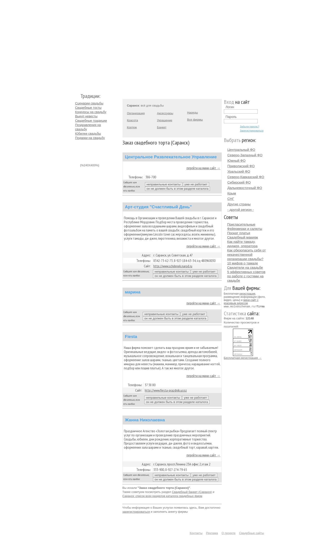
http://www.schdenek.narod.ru (172, 266)
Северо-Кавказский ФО (245, 177)
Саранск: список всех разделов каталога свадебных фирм (162, 496)
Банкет (162, 127)
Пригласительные (241, 224)
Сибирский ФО (239, 182)
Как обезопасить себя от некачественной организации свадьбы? (246, 254)
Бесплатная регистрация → (243, 357)
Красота (132, 120)
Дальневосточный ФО (244, 188)
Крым (231, 193)
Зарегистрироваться (252, 130)
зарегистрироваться (136, 511)
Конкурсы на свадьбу (90, 112)
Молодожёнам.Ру (77, 44)
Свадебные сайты (251, 533)
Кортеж (132, 127)
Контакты (196, 533)
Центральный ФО (241, 150)
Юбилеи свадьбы (88, 133)
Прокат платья (238, 233)
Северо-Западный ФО (244, 155)
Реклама (212, 533)
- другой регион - (240, 209)
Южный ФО (236, 160)
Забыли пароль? (249, 126)
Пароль (231, 117)
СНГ (230, 199)
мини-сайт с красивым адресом (241, 301)
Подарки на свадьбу (90, 138)
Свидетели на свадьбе (245, 267)
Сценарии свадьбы (89, 103)
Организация (136, 113)
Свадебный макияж (242, 237)
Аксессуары (165, 113)
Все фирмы (195, 119)
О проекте (228, 533)
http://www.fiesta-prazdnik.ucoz (166, 390)
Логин (230, 107)
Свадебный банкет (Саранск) (192, 492)
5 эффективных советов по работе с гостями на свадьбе (246, 276)
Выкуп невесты (86, 116)
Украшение (164, 120)
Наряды (192, 112)
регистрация (247, 293)
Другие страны (239, 204)
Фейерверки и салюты (244, 229)
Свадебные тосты (88, 107)
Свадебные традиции (91, 120)
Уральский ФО (238, 171)
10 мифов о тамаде (242, 263)
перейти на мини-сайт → (203, 168)
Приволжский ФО (241, 166)
